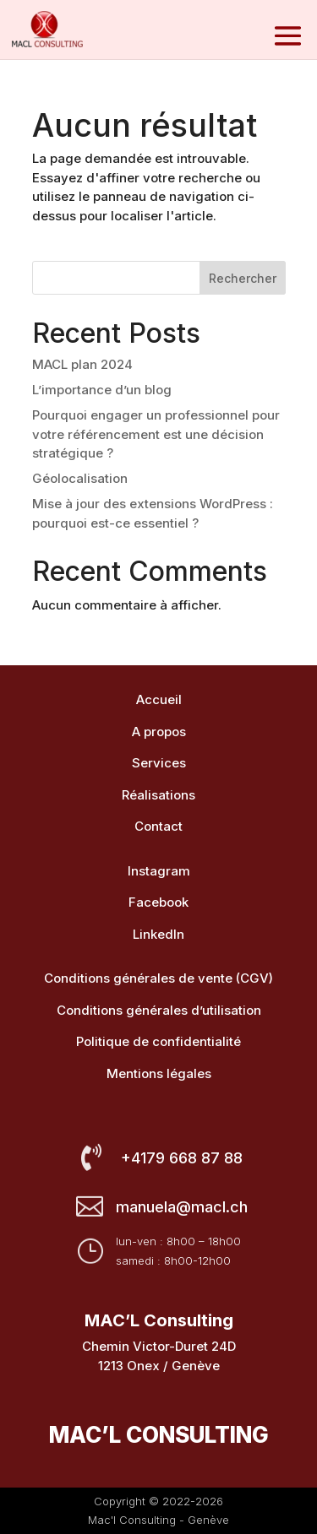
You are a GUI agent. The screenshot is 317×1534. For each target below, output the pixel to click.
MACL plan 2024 (82, 364)
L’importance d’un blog (102, 390)
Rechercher (242, 278)
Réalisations (158, 795)
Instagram (159, 871)
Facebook (158, 902)
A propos (159, 732)
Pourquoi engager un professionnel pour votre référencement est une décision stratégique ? (156, 434)
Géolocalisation (80, 478)
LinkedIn (158, 934)
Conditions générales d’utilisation (159, 1010)
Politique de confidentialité (158, 1041)
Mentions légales (159, 1073)
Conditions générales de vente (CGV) (158, 978)
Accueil (159, 699)
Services (159, 763)
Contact (158, 826)
